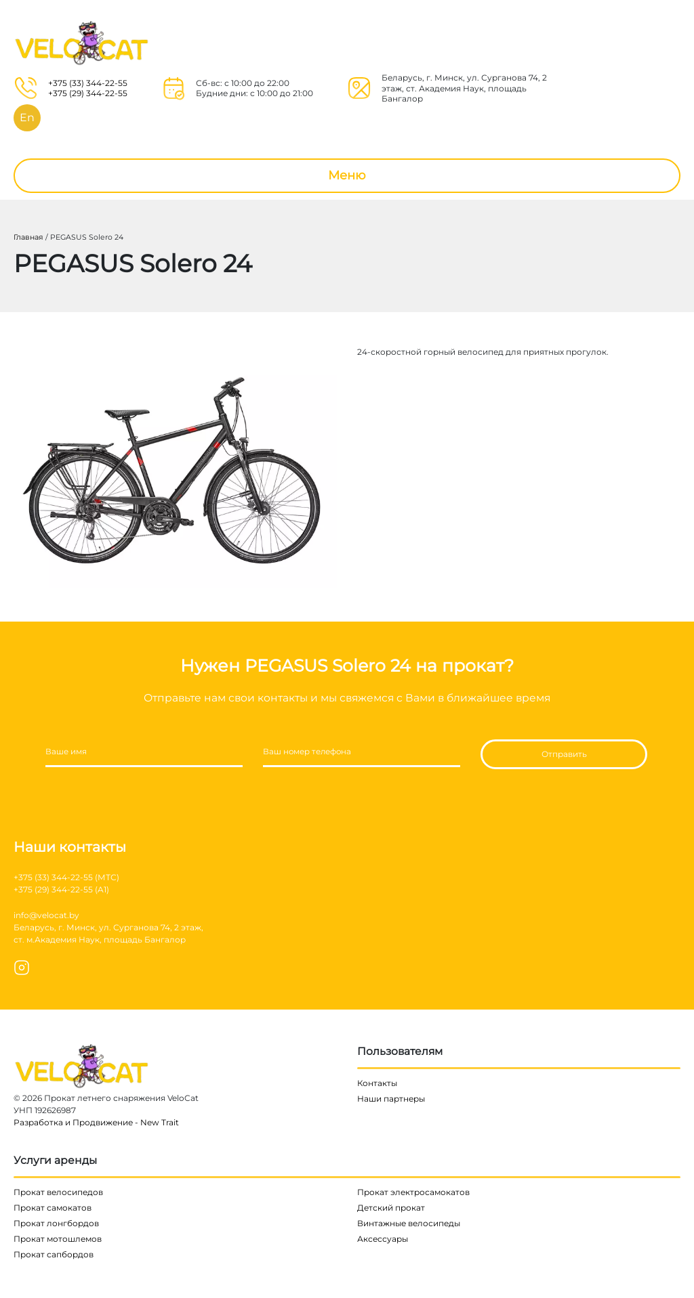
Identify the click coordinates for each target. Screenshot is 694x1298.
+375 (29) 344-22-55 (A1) (61, 889)
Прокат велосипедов (58, 1192)
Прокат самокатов (52, 1208)
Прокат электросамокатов (413, 1192)
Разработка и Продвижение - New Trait (96, 1122)
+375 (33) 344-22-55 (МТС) (66, 877)
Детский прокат (391, 1208)
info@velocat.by (46, 915)
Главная (28, 237)
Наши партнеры (391, 1099)
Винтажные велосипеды (408, 1223)
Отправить (564, 754)
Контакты (377, 1083)
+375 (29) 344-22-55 (87, 93)
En (27, 117)
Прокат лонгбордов (56, 1223)
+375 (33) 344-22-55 (87, 83)
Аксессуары (382, 1239)
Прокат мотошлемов (58, 1239)
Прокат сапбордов (54, 1254)
